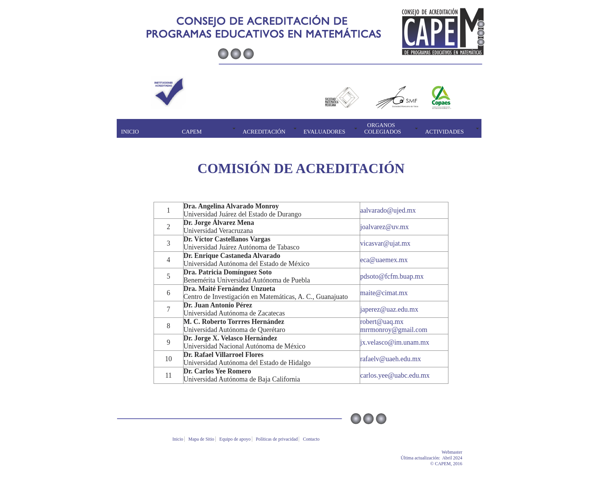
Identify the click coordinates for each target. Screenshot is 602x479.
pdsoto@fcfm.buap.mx (392, 276)
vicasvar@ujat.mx (385, 243)
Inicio (178, 439)
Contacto (312, 439)
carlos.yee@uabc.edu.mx (395, 375)
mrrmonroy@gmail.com (393, 330)
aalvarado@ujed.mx (388, 210)
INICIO (130, 132)
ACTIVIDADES (444, 132)
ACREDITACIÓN (264, 132)
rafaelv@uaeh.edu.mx (390, 359)
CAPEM (192, 132)
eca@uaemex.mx (384, 260)
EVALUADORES (324, 132)
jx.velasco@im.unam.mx (394, 342)
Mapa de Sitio (202, 439)
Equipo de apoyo (235, 439)
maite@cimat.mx (384, 293)
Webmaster (463, 452)
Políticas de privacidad (277, 439)
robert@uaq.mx (382, 321)
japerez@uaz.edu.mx (389, 309)
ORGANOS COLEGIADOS (382, 128)
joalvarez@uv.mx (384, 227)
